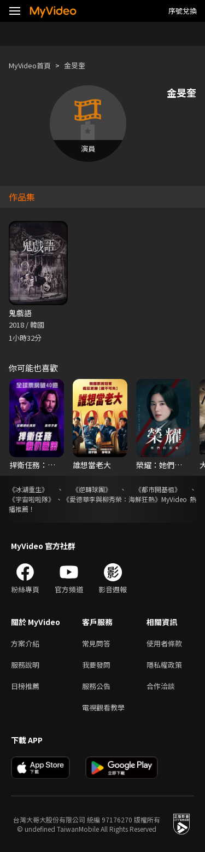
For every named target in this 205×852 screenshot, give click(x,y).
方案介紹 (25, 643)
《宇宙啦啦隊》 (32, 499)
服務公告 (96, 686)
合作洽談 (161, 686)
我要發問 (96, 665)
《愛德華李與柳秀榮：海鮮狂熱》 (112, 499)
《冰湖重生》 (28, 489)
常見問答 (96, 643)
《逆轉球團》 (92, 489)
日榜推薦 (25, 686)
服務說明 (25, 665)
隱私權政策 (164, 665)
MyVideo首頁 (30, 65)
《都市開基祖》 (158, 489)
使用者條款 (164, 643)
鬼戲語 (20, 312)
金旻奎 (74, 65)
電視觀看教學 (103, 707)
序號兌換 (182, 10)
